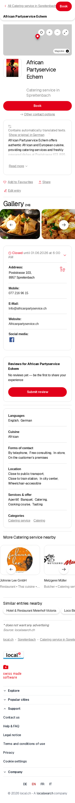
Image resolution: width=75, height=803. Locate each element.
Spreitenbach (27, 639)
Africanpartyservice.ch (24, 324)
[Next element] (64, 225)
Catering (39, 520)
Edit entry (12, 190)
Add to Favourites (20, 182)
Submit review (37, 392)
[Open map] (62, 269)
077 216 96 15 (18, 293)
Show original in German (26, 135)
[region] (37, 40)
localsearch (45, 793)
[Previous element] (11, 225)
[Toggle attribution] (67, 51)
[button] (37, 37)
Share (44, 182)
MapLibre (59, 51)
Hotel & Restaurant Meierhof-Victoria (31, 610)
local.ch (8, 639)
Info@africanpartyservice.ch (28, 308)
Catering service (19, 520)
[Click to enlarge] (20, 224)
